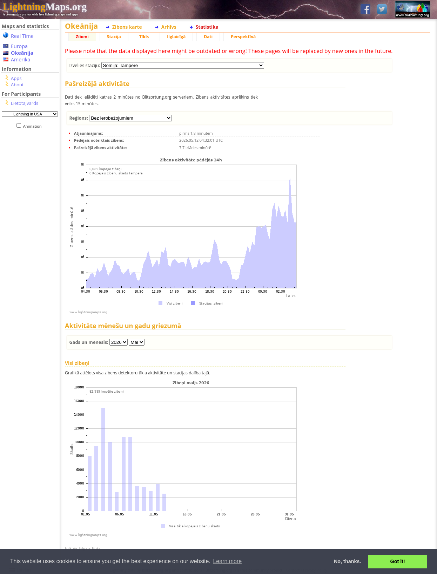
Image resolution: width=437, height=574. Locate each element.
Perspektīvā (243, 37)
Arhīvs (168, 27)
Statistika (207, 27)
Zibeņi (82, 37)
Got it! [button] (397, 561)
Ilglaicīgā (176, 37)
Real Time (22, 36)
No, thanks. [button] (347, 561)
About (17, 84)
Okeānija (22, 52)
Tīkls (144, 37)
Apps (16, 78)
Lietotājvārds (24, 103)
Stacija (114, 37)
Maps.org (45, 6)
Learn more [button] (227, 561)
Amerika (20, 59)
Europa (19, 46)
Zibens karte (127, 27)
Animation (34, 126)
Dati (208, 37)
